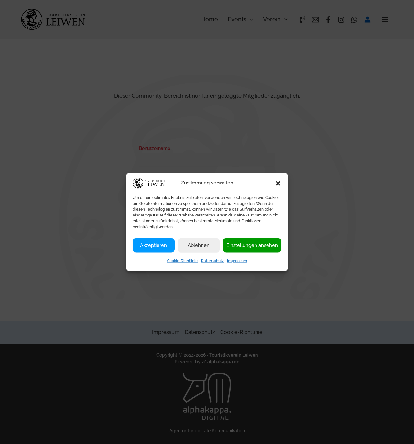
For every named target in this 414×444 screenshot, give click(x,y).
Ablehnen (199, 245)
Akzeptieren (153, 245)
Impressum (237, 261)
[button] (278, 183)
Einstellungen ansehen (252, 245)
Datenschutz (212, 261)
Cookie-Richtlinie (182, 261)
